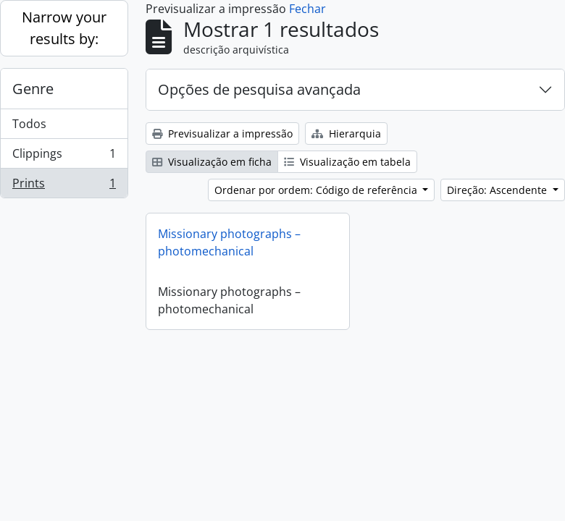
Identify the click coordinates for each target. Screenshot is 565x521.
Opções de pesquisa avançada (259, 89)
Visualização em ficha (212, 162)
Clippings (64, 157)
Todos (29, 124)
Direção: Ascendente (498, 190)
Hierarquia (346, 133)
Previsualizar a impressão (222, 133)
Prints (64, 186)
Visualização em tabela (347, 162)
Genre (33, 88)
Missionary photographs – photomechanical (229, 242)
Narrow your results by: (64, 27)
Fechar (307, 9)
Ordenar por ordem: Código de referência (317, 190)
